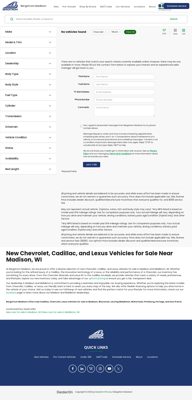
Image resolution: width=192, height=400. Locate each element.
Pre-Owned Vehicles (64, 357)
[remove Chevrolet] (99, 32)
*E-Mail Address (81, 92)
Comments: (83, 107)
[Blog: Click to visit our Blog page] (91, 369)
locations (11, 292)
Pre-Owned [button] (69, 6)
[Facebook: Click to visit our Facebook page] (72, 369)
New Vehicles (41, 357)
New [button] (56, 6)
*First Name (83, 76)
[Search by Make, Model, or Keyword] (91, 19)
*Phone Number (81, 99)
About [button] (152, 6)
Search (173, 19)
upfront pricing (97, 278)
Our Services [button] (123, 6)
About (139, 357)
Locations (139, 6)
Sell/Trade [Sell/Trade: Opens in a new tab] (106, 6)
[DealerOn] (65, 391)
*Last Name (83, 84)
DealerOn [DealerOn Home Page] (99, 392)
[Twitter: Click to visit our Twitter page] (118, 369)
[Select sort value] (165, 32)
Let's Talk (91, 164)
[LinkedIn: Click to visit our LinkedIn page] (81, 369)
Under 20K (86, 357)
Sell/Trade (101, 357)
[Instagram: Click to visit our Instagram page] (100, 369)
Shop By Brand (87, 6)
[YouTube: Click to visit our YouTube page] (109, 369)
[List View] (184, 32)
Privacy (108, 392)
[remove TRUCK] (116, 32)
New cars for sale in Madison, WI (23, 312)
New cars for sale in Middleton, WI (61, 312)
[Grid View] (175, 32)
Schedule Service (176, 6)
